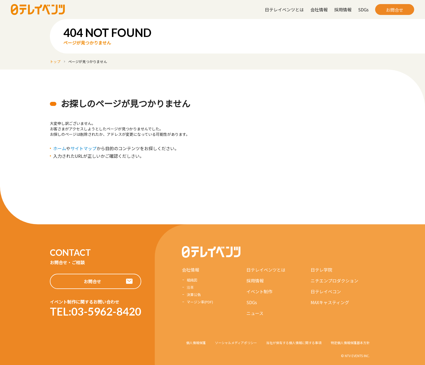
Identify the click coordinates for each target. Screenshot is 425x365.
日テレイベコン (326, 291)
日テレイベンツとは (284, 9)
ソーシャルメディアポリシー (236, 342)
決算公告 (194, 294)
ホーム (59, 148)
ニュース (254, 313)
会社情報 (319, 9)
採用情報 (343, 9)
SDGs (363, 9)
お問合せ (394, 10)
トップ (55, 61)
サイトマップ (83, 148)
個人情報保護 (196, 342)
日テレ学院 (321, 269)
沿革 (190, 287)
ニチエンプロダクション (334, 280)
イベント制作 (259, 291)
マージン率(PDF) (200, 301)
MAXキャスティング (330, 302)
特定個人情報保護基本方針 (350, 342)
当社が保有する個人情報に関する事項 (293, 342)
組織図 (192, 279)
